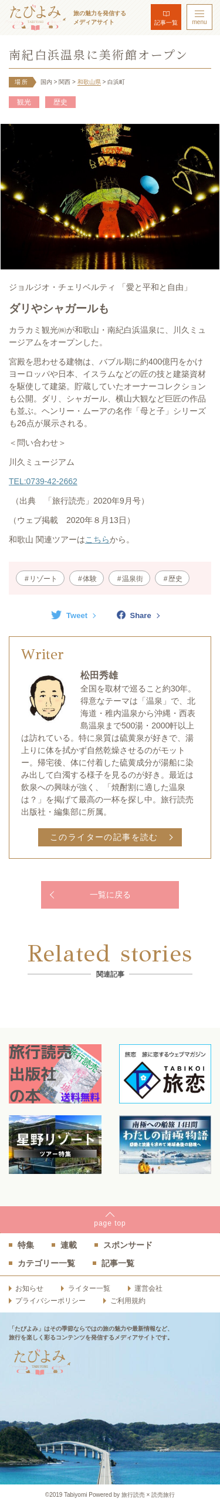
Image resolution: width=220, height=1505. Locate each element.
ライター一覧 (89, 1288)
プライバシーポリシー (50, 1301)
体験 (90, 579)
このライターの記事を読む (104, 837)
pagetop (110, 1223)
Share (134, 615)
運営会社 (148, 1288)
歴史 (60, 102)
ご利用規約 (127, 1301)
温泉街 (132, 579)
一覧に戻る (110, 894)
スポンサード (128, 1245)
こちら (97, 539)
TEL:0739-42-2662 (43, 481)
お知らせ (29, 1288)
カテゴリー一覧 (46, 1263)
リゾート (43, 579)
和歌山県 (89, 82)
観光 (24, 102)
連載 (68, 1245)
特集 (26, 1245)
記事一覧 (166, 22)
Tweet (69, 615)
